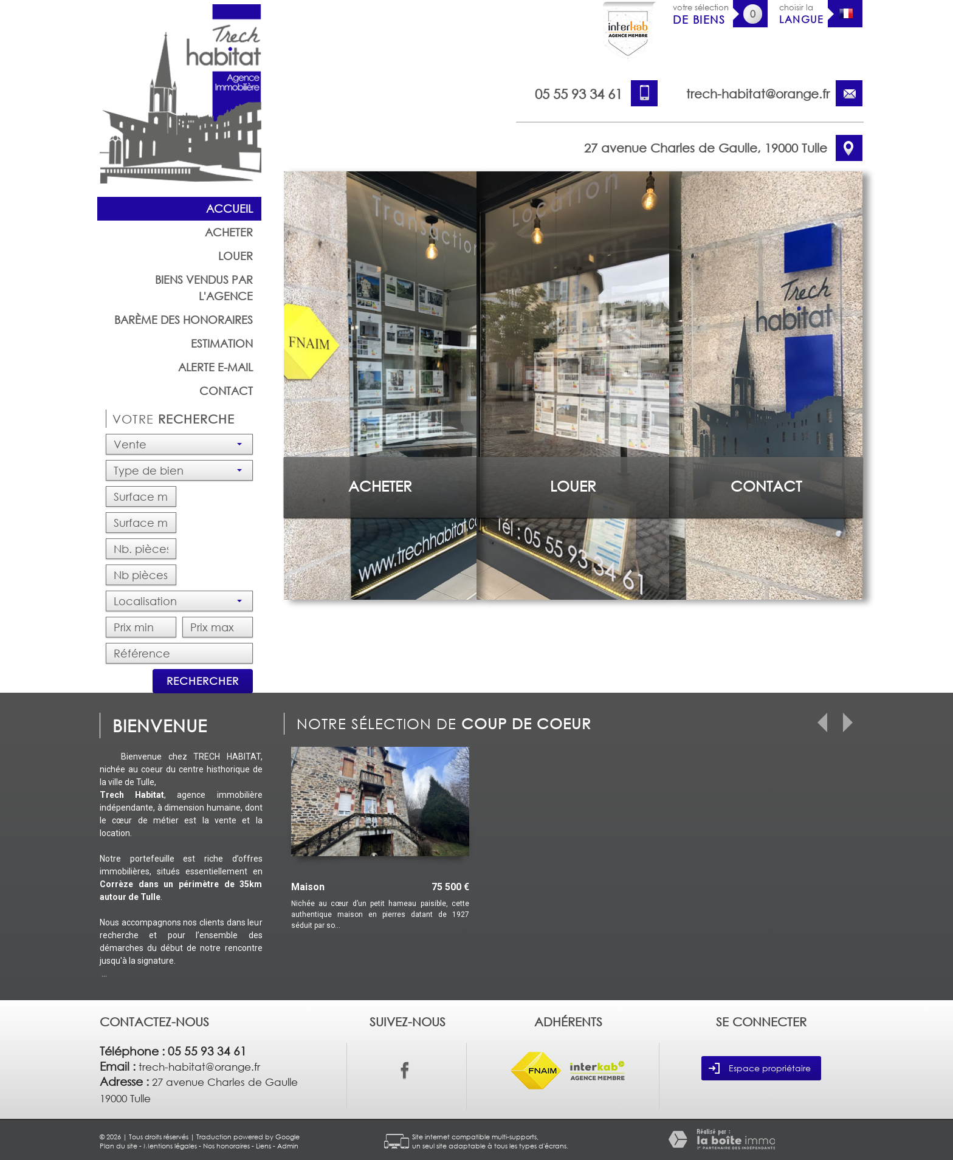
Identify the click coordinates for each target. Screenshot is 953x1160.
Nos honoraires (226, 1146)
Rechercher (203, 680)
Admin (287, 1146)
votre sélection (701, 14)
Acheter (229, 232)
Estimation (222, 343)
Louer (235, 256)
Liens (263, 1146)
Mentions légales (170, 1146)
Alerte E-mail (215, 367)
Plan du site (118, 1146)
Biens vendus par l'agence (204, 288)
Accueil (229, 208)
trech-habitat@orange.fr (758, 93)
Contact (226, 390)
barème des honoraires (183, 319)
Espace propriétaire (760, 1068)
